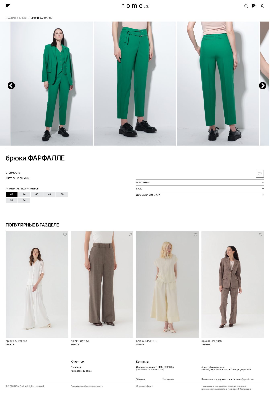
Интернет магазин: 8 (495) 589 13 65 (155, 368)
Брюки (23, 18)
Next (260, 84)
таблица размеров (27, 188)
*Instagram (168, 379)
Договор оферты (144, 386)
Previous (9, 84)
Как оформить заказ (81, 370)
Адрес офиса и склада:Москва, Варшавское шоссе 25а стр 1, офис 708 (226, 368)
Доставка (76, 367)
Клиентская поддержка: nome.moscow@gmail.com (227, 379)
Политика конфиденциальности (87, 386)
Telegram (141, 379)
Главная (11, 18)
